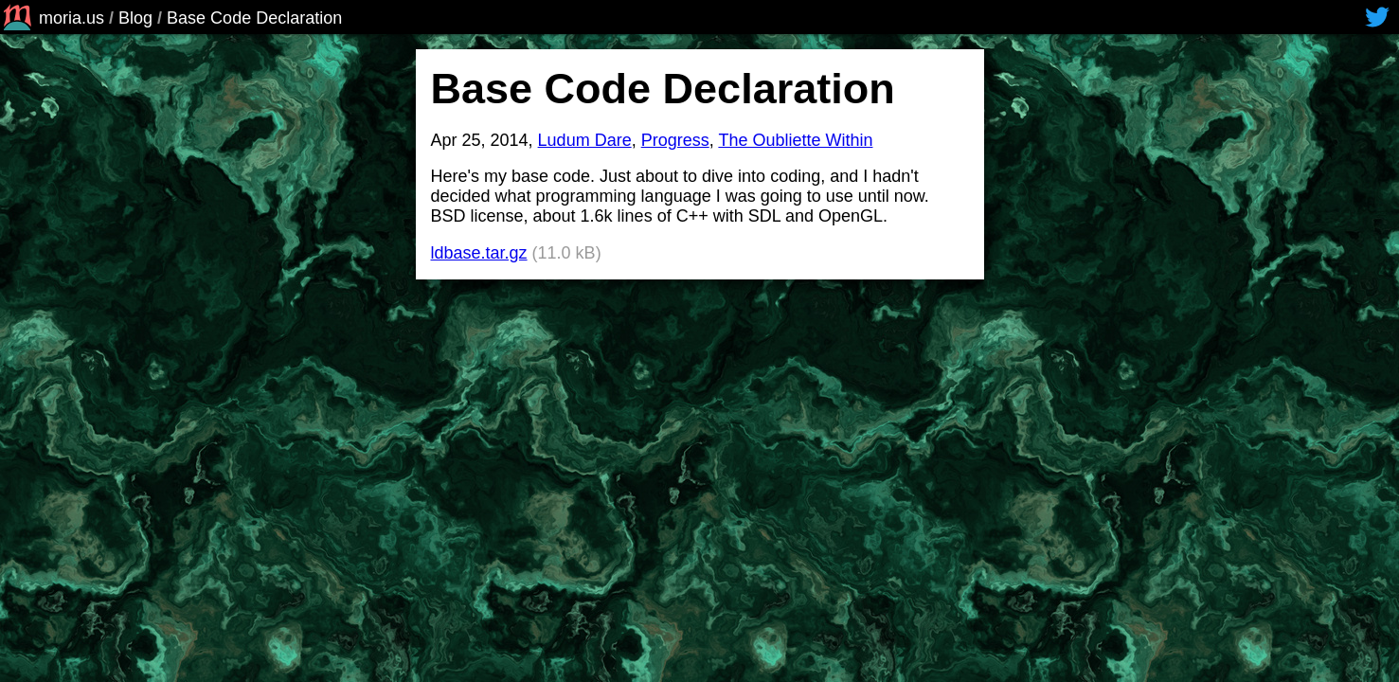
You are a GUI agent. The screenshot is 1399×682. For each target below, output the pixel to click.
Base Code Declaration (254, 18)
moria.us (52, 18)
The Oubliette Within (795, 140)
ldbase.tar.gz (479, 252)
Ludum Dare (585, 140)
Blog (135, 18)
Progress (675, 140)
